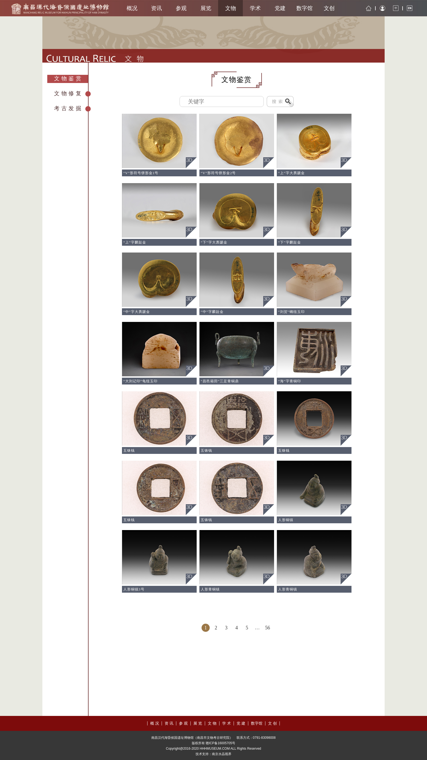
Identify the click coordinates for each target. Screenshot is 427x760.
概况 (132, 8)
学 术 (226, 723)
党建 (280, 8)
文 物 (212, 723)
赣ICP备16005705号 (220, 743)
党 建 (241, 723)
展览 (205, 8)
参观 (181, 8)
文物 (230, 8)
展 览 (197, 723)
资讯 (156, 8)
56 (267, 627)
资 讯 (169, 723)
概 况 (154, 723)
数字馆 (304, 8)
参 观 (183, 723)
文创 (329, 8)
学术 (255, 8)
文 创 (272, 723)
